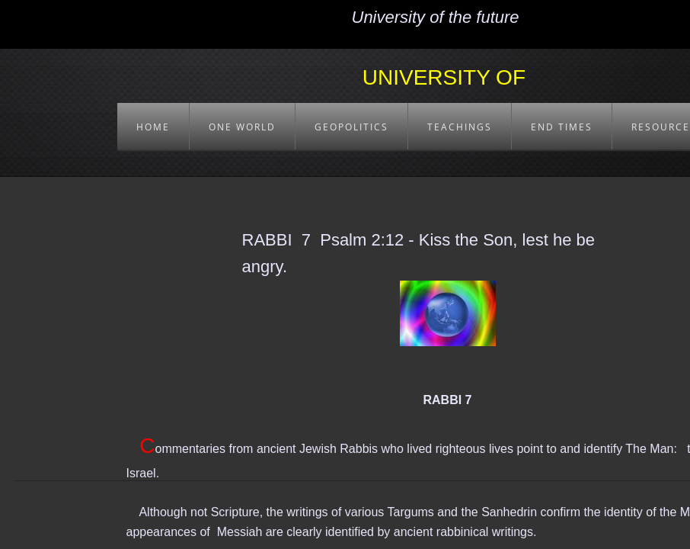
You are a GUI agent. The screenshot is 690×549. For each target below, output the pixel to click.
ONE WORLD (242, 126)
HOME (153, 126)
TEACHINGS (459, 126)
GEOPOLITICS (351, 126)
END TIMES (562, 126)
